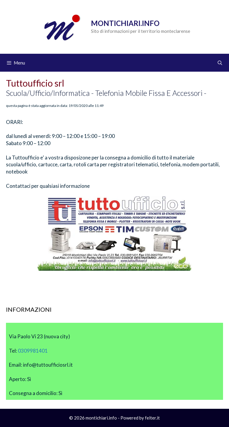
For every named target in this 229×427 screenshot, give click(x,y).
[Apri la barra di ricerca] (220, 63)
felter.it (152, 417)
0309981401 (33, 351)
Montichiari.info (125, 23)
